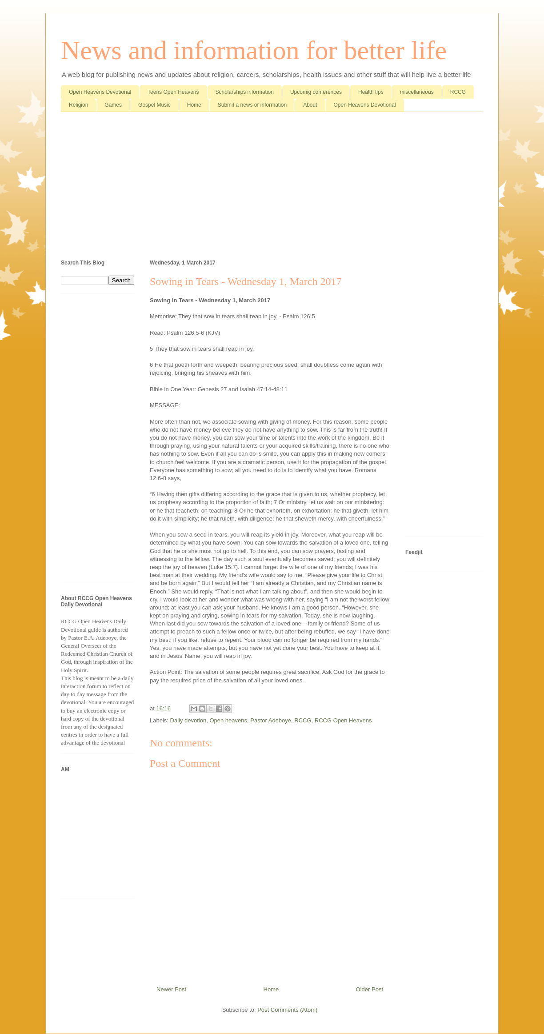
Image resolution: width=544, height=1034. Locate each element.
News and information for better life (254, 50)
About (310, 105)
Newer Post (171, 989)
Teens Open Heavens (173, 92)
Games (113, 105)
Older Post (369, 989)
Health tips (371, 92)
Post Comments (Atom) (287, 1009)
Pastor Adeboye (270, 720)
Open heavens (228, 720)
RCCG (458, 92)
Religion (78, 105)
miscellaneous (417, 92)
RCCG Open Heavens (343, 720)
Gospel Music (154, 105)
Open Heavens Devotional (100, 92)
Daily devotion (188, 720)
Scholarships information (245, 92)
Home (194, 105)
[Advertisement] (272, 187)
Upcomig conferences (316, 92)
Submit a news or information (252, 105)
